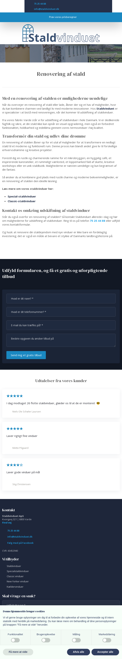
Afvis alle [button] (78, 651)
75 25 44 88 (97, 220)
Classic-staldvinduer (22, 201)
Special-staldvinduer (22, 196)
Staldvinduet (105, 108)
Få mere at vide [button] (18, 651)
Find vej (7, 522)
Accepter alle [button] (105, 651)
